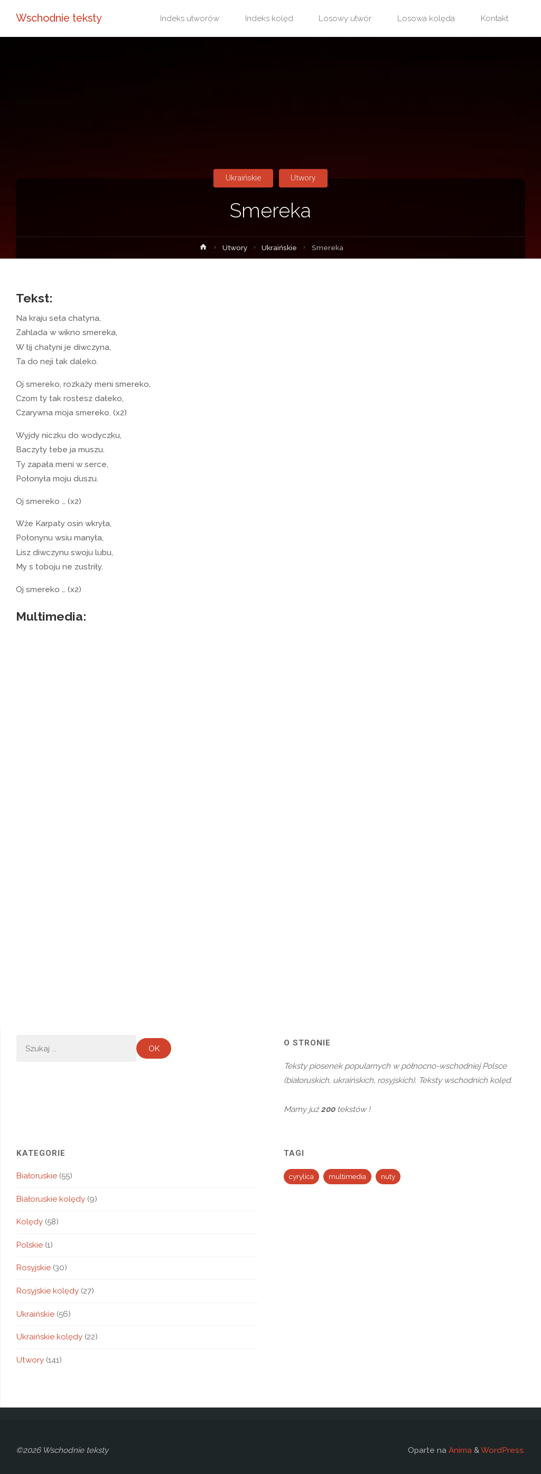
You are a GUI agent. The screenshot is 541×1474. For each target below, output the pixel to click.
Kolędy (29, 1221)
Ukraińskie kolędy (49, 1337)
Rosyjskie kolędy (47, 1291)
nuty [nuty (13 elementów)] (388, 1176)
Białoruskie (36, 1176)
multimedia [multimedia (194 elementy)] (347, 1176)
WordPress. (503, 1450)
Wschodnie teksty (59, 18)
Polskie (29, 1245)
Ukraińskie (244, 178)
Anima (459, 1450)
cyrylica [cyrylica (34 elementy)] (301, 1176)
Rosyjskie (33, 1267)
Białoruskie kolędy (50, 1199)
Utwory (303, 178)
